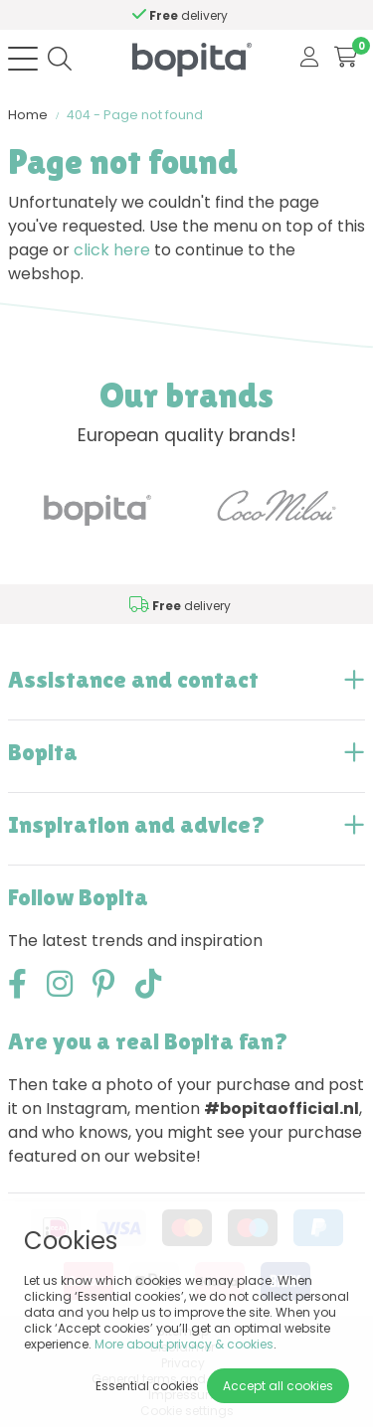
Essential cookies (147, 1385)
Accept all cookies (278, 1385)
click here (112, 249)
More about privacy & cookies (184, 1344)
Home (28, 114)
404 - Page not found (135, 114)
